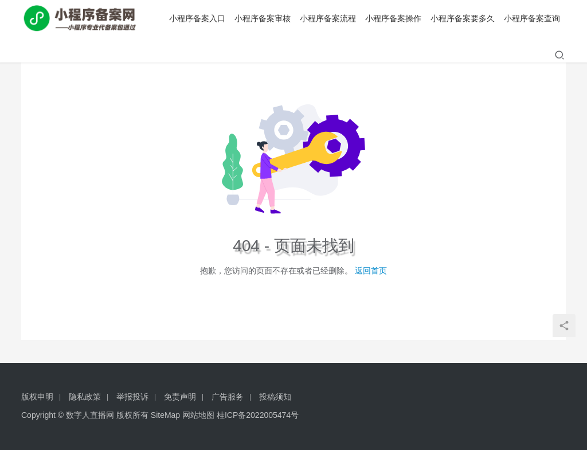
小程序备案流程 (328, 18)
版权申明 (37, 396)
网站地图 (198, 415)
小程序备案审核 (262, 18)
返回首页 (371, 270)
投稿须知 (275, 396)
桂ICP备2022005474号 (258, 415)
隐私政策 (85, 396)
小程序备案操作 (393, 18)
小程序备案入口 (197, 18)
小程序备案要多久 (463, 18)
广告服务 (228, 396)
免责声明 (180, 396)
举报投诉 (132, 396)
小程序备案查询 (532, 18)
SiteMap (165, 415)
